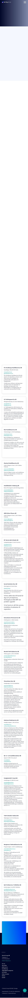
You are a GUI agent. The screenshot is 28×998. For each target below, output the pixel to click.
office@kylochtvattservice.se (11, 890)
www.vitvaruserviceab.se (10, 622)
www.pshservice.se (8, 372)
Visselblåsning (5, 969)
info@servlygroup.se (7, 961)
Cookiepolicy (5, 993)
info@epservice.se (8, 545)
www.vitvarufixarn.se (9, 685)
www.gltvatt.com (8, 403)
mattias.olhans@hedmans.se (11, 726)
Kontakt (4, 977)
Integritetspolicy (5, 991)
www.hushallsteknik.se (9, 490)
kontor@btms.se (8, 850)
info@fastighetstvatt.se (9, 784)
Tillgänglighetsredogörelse (8, 971)
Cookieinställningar (13, 993)
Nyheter (4, 976)
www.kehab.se (7, 760)
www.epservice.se (8, 544)
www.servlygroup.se (9, 519)
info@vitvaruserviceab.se (10, 623)
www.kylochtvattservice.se (10, 889)
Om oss (4, 964)
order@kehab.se (8, 761)
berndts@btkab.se (8, 657)
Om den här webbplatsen (16, 991)
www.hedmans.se (8, 724)
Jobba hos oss (5, 967)
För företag (4, 972)
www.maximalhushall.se (10, 469)
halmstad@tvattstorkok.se (10, 821)
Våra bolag (4, 965)
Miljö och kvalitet (6, 974)
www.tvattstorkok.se (9, 820)
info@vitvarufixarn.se (9, 687)
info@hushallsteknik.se (9, 491)
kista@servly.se (7, 588)
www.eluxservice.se (8, 434)
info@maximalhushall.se (10, 470)
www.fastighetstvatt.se (9, 782)
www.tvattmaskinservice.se (10, 848)
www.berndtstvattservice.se (10, 655)
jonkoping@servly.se (9, 435)
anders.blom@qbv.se (9, 520)
